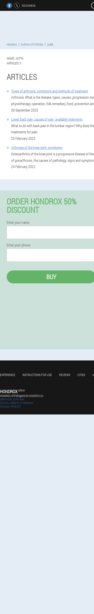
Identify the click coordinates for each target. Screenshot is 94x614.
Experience (7, 375)
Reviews (64, 375)
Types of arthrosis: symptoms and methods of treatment (49, 91)
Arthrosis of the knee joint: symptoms (36, 147)
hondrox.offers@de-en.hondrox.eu (21, 396)
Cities (81, 375)
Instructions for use (37, 375)
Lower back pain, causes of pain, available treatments (47, 119)
